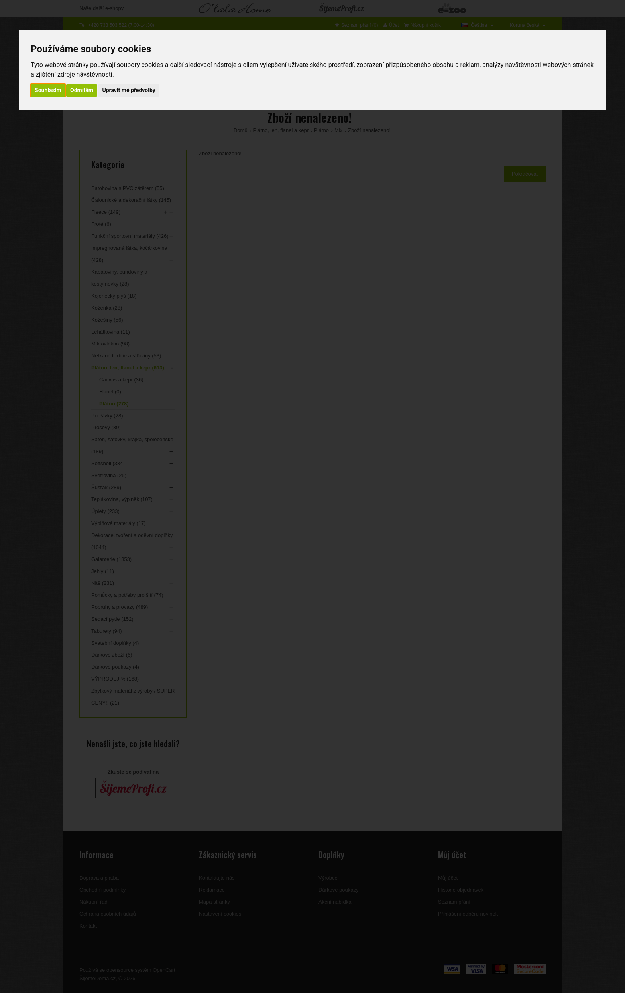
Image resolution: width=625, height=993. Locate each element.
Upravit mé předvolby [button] (128, 90)
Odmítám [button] (81, 90)
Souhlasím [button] (48, 90)
